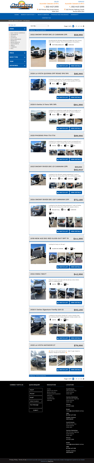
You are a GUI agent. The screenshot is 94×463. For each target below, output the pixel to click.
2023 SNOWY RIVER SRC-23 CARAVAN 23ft (49, 166)
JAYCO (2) (13, 36)
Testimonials (51, 398)
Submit (35, 410)
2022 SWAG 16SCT (38, 274)
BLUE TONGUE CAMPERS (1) (18, 33)
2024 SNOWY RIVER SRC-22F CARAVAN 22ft (49, 199)
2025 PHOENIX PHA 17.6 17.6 (42, 135)
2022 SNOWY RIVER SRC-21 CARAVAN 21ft (48, 35)
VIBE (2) (13, 45)
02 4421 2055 (70, 406)
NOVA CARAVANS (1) (16, 39)
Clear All (13, 25)
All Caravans (26, 20)
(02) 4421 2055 (51, 7)
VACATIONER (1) (15, 43)
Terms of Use (23, 459)
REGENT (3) (14, 40)
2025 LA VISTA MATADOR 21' (42, 345)
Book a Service (43, 14)
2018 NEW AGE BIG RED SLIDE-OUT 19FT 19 (49, 238)
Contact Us (46, 18)
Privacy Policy (13, 459)
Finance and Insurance (59, 14)
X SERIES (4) (14, 47)
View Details (76, 66)
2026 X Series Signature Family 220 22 (47, 310)
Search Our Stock (28, 14)
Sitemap (49, 400)
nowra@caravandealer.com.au (75, 411)
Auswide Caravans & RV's (15, 20)
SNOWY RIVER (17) (15, 42)
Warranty (74, 14)
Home (16, 14)
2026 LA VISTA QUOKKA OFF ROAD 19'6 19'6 (49, 73)
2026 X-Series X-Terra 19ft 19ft (43, 104)
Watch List (63, 66)
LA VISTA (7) (14, 37)
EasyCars (50, 461)
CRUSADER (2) (14, 34)
